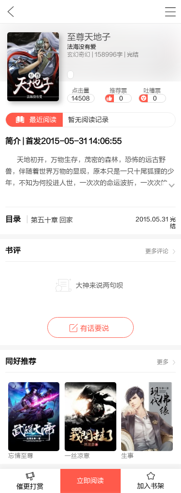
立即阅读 (90, 481)
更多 (162, 362)
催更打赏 (30, 481)
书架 (170, 11)
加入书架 (151, 481)
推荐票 (118, 95)
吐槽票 (152, 95)
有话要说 (90, 328)
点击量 (80, 95)
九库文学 (10, 11)
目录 (13, 219)
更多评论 (156, 251)
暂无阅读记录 (57, 120)
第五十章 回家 (52, 220)
